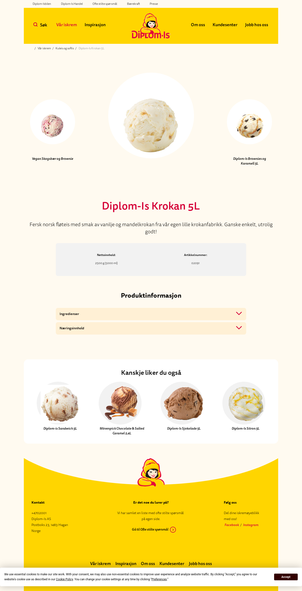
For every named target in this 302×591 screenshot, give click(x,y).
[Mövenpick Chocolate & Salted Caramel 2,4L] (120, 408)
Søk (43, 25)
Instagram (250, 524)
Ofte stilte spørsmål (104, 4)
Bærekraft (133, 4)
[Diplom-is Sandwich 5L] (58, 408)
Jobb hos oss (256, 25)
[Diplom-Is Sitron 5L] (244, 408)
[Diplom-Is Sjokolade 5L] (182, 408)
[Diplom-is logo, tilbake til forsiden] (151, 26)
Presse (154, 4)
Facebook (232, 524)
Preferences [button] (159, 579)
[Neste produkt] (249, 126)
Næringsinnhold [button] (72, 328)
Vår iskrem (66, 25)
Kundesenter (225, 25)
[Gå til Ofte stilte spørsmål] (151, 530)
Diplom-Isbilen (42, 4)
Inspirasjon (95, 25)
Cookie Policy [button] (64, 579)
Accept (285, 577)
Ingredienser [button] (69, 313)
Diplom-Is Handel (72, 4)
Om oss (198, 25)
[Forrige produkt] (52, 126)
